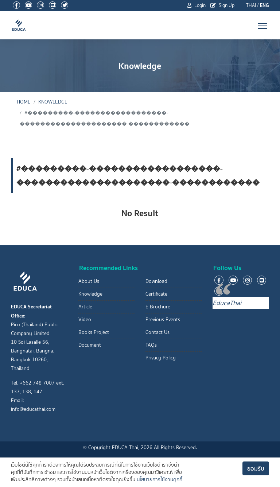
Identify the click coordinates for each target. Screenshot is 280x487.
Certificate (156, 294)
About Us (88, 281)
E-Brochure (157, 307)
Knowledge (52, 102)
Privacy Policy (160, 358)
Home (24, 102)
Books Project (93, 332)
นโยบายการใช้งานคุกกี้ (159, 479)
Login (196, 5)
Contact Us (157, 332)
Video (84, 319)
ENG (264, 5)
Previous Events (162, 319)
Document (89, 345)
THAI (251, 5)
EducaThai (227, 303)
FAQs (151, 345)
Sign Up (222, 5)
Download (156, 281)
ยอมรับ (255, 468)
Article (85, 307)
